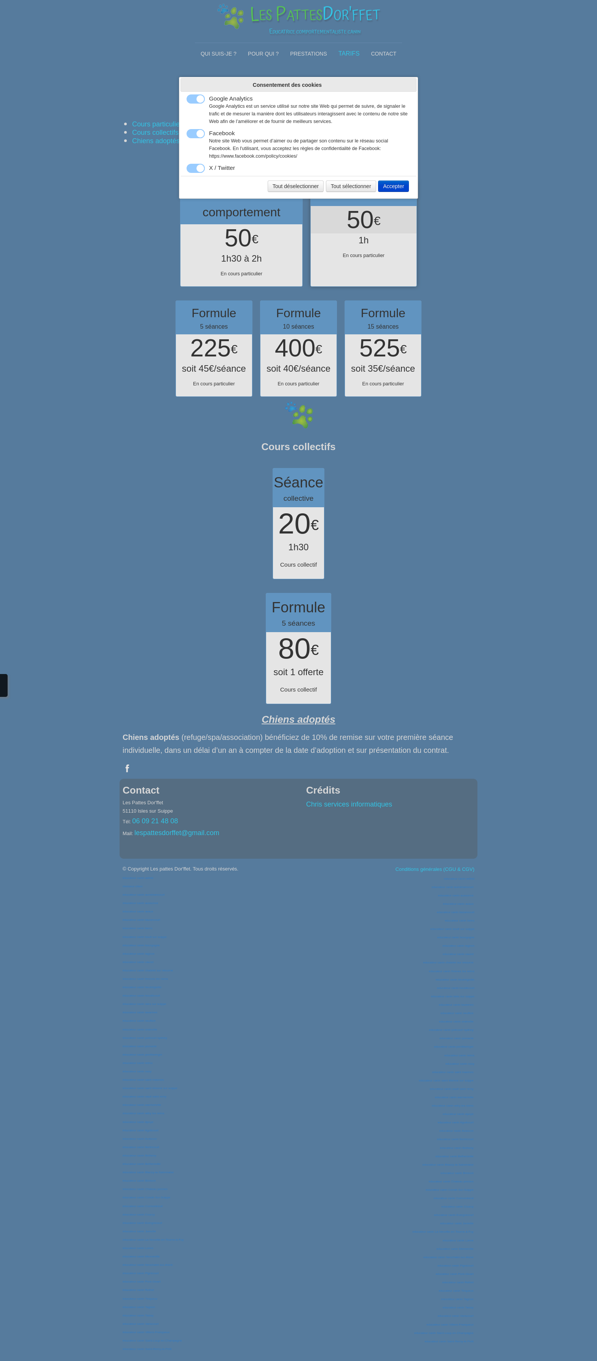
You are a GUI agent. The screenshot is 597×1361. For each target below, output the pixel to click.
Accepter (393, 186)
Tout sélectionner (351, 186)
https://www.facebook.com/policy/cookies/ (253, 156)
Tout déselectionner (296, 186)
